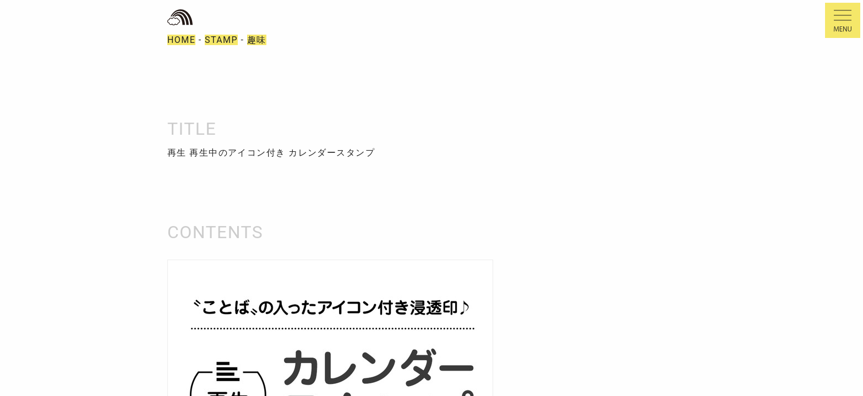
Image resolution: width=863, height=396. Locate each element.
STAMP (221, 40)
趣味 (256, 40)
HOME (181, 40)
